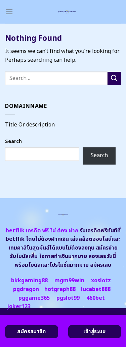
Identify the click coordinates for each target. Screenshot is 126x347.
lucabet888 (96, 289)
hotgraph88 (60, 289)
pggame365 (34, 298)
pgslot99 (68, 298)
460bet (95, 298)
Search (13, 141)
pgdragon (26, 289)
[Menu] (9, 11)
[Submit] (114, 78)
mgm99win (69, 281)
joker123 (19, 306)
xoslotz (101, 281)
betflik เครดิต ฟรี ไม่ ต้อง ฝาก (42, 231)
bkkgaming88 (29, 281)
